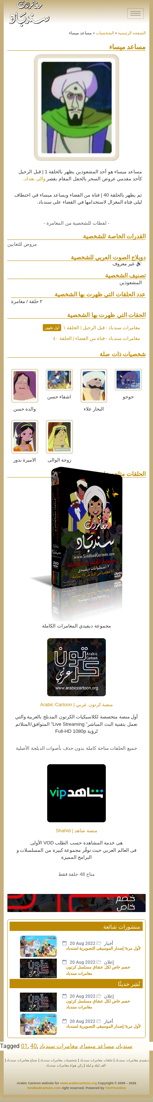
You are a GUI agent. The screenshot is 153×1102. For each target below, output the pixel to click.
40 (33, 1046)
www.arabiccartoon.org (78, 1083)
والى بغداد (35, 178)
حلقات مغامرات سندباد (96, 1060)
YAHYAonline (115, 1088)
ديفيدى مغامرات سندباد (132, 1060)
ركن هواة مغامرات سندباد (64, 1065)
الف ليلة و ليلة (95, 1065)
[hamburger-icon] (135, 13)
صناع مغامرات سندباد (22, 1060)
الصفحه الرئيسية (132, 33)
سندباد (124, 1046)
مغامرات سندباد (58, 1046)
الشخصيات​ (105, 33)
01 (24, 1046)
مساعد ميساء (97, 1046)
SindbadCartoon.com (44, 1088)
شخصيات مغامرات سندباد (58, 1060)
